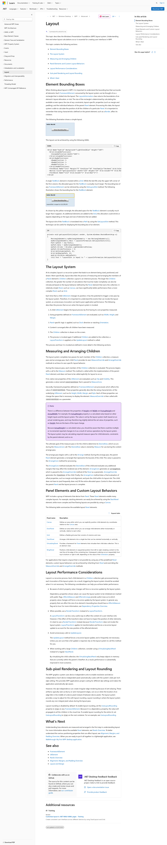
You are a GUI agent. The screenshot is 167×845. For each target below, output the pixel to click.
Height (112, 314)
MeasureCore (96, 382)
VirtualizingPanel (52, 543)
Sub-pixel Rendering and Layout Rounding (66, 73)
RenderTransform (73, 611)
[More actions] (119, 16)
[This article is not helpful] (155, 52)
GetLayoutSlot (92, 187)
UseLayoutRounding (109, 706)
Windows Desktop (65, 16)
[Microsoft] (4, 3)
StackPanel (114, 499)
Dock (81, 322)
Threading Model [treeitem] (10, 84)
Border (107, 111)
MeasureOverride (98, 360)
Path (85, 221)
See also (138, 45)
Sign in (162, 3)
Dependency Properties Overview (94, 606)
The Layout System (57, 54)
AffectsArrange (84, 597)
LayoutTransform (56, 340)
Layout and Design (57, 764)
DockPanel (50, 529)
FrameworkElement (67, 93)
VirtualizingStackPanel (107, 648)
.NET (53, 16)
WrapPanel (50, 550)
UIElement (66, 296)
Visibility (106, 379)
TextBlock (55, 181)
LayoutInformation (86, 96)
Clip (98, 379)
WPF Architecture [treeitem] (10, 28)
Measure (62, 371)
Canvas (72, 288)
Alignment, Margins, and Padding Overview (66, 760)
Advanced (84, 16)
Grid (81, 181)
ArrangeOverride (114, 360)
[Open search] (157, 3)
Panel (87, 105)
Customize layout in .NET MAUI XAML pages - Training (65, 817)
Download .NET (158, 9)
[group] (83, 162)
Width (106, 314)
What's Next (54, 78)
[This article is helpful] (152, 52)
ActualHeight (106, 411)
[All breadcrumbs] (48, 16)
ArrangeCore (53, 461)
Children (62, 278)
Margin (52, 317)
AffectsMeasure (69, 597)
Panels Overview (99, 730)
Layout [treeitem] (6, 72)
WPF (75, 16)
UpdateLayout (81, 340)
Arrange (81, 455)
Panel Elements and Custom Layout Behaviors (67, 63)
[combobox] (17, 19)
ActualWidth (53, 414)
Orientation (104, 322)
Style (94, 393)
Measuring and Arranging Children (63, 59)
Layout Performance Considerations (63, 68)
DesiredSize (103, 444)
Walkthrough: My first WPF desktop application (64, 739)
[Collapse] (31, 15)
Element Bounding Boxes (59, 49)
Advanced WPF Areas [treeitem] (11, 24)
